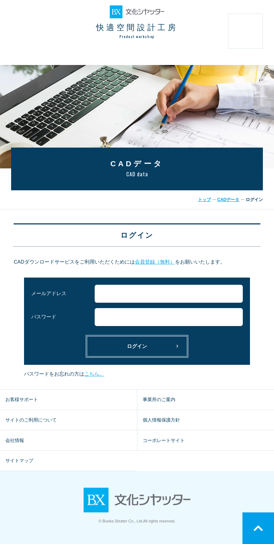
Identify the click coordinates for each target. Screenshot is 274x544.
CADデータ (228, 199)
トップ (204, 199)
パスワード (43, 317)
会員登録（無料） (155, 262)
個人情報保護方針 (161, 420)
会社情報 (14, 440)
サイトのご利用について (31, 420)
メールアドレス (48, 293)
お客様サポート (21, 399)
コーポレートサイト (164, 440)
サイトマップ (19, 460)
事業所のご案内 (159, 399)
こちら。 (94, 374)
